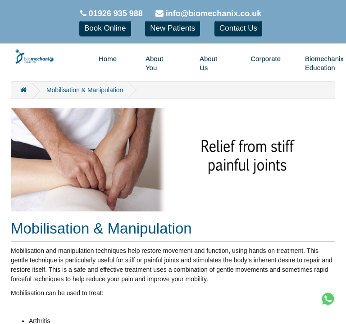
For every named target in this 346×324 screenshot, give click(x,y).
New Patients (172, 28)
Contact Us (238, 28)
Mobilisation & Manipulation (84, 90)
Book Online (105, 28)
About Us (208, 63)
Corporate (265, 59)
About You (154, 63)
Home (108, 59)
